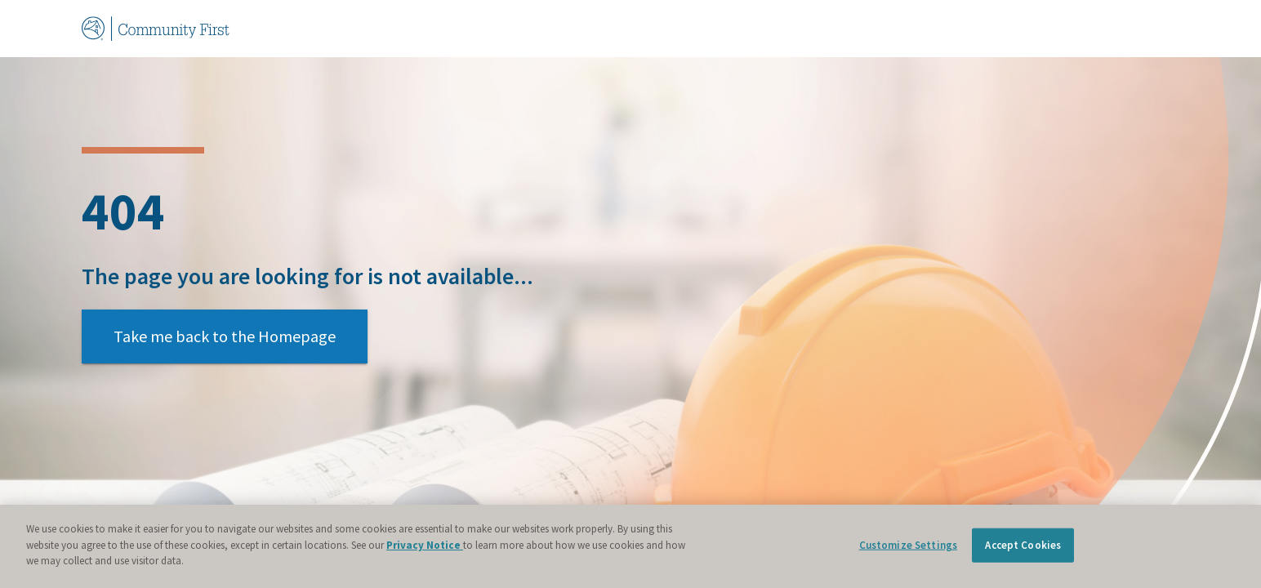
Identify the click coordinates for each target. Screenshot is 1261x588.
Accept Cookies (1023, 545)
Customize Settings (908, 545)
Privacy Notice (424, 545)
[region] (630, 546)
